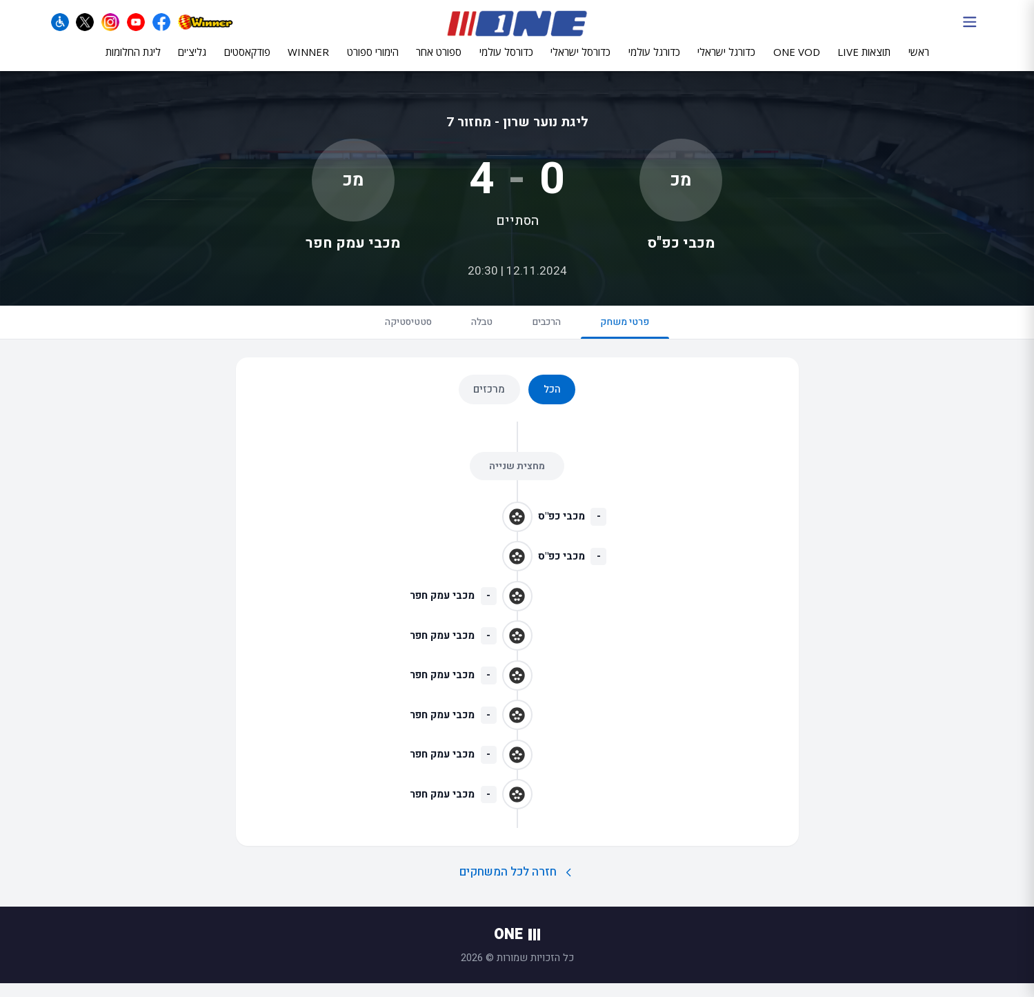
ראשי (918, 60)
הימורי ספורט (373, 60)
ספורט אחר (438, 60)
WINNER (308, 60)
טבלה (477, 333)
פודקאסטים (247, 60)
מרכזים (489, 403)
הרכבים (552, 333)
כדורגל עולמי (654, 60)
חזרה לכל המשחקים (517, 885)
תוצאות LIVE (864, 60)
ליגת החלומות (133, 60)
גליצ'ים (192, 60)
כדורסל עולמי (506, 60)
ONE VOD (796, 60)
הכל (552, 403)
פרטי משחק (641, 339)
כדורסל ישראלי (580, 60)
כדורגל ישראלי (726, 60)
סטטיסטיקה (393, 333)
